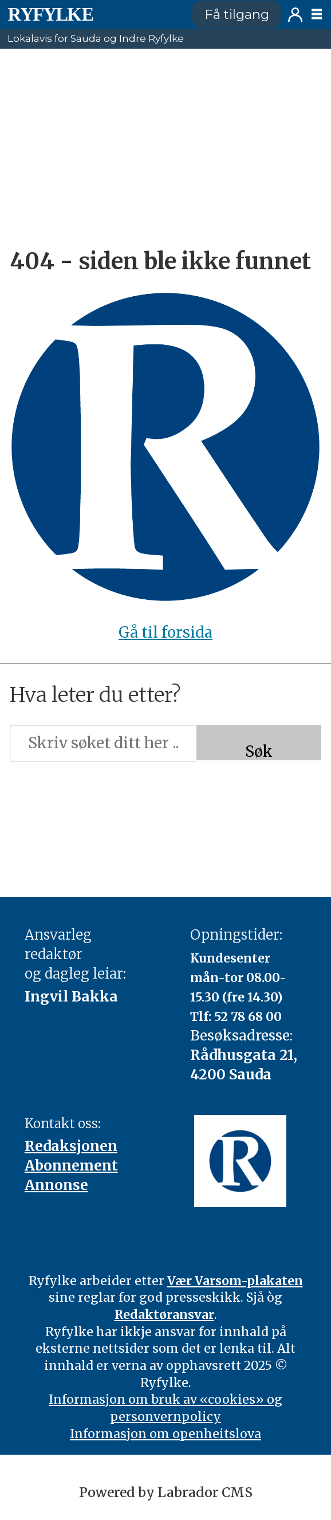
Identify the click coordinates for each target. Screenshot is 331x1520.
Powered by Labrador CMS (166, 1492)
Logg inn (295, 14)
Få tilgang (236, 14)
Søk (259, 751)
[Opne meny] (316, 14)
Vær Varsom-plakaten (235, 1281)
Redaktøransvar (164, 1314)
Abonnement (71, 1166)
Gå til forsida (165, 632)
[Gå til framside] (50, 14)
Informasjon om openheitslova (165, 1434)
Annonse (56, 1185)
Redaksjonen (71, 1146)
